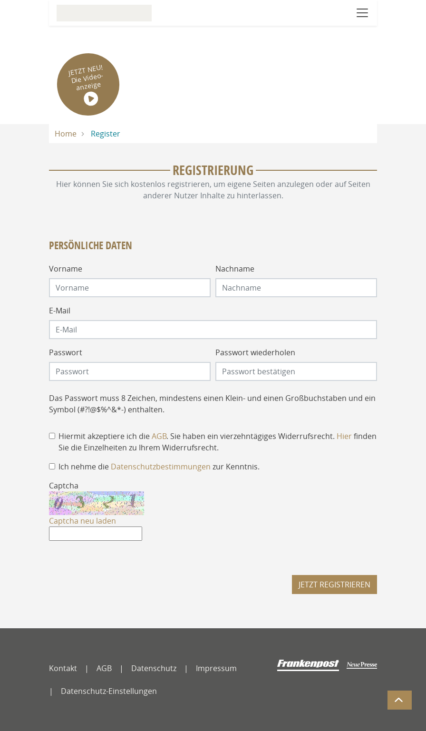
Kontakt (63, 668)
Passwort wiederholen (255, 352)
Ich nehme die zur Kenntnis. (159, 466)
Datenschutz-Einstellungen (109, 691)
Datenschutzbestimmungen (161, 466)
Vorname (65, 268)
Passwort (65, 352)
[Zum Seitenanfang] (399, 700)
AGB (159, 436)
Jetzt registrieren (334, 584)
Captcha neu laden (82, 521)
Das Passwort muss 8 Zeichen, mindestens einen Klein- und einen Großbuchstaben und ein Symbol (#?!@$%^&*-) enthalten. (212, 404)
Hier (344, 436)
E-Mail (59, 310)
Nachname (234, 268)
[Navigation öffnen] (362, 13)
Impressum (216, 668)
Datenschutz (153, 668)
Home (66, 133)
